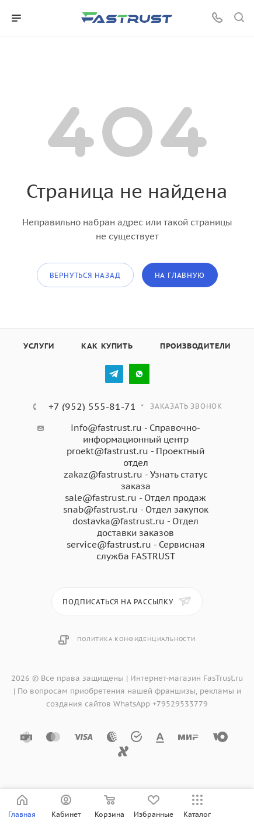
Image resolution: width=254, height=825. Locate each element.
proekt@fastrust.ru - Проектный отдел (135, 456)
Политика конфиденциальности (136, 639)
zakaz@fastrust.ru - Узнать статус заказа (136, 480)
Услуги (38, 346)
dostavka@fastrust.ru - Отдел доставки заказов (135, 527)
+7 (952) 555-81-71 (92, 406)
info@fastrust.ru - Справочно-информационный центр (135, 433)
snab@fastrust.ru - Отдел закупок (135, 509)
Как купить (107, 346)
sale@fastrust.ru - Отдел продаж (135, 497)
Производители (195, 346)
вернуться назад (85, 275)
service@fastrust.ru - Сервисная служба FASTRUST (136, 550)
